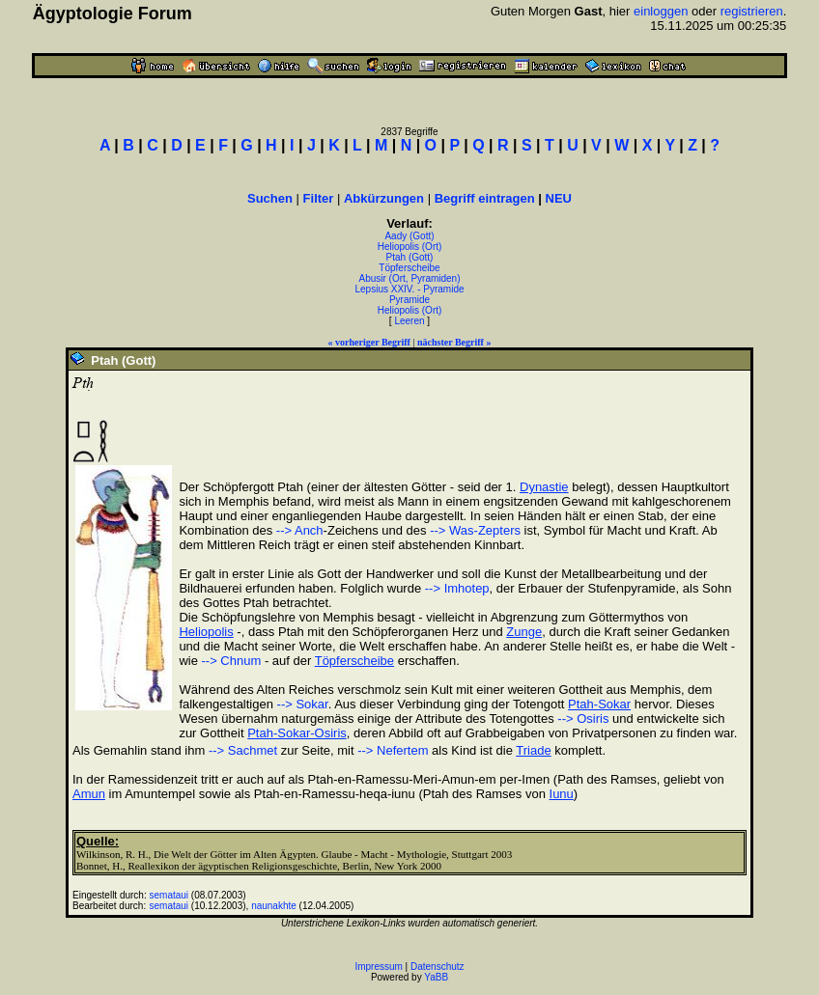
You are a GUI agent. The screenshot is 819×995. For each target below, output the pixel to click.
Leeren (409, 321)
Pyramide (409, 299)
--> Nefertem (392, 750)
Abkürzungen (384, 198)
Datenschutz (437, 966)
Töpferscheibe (409, 268)
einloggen (661, 11)
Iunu (562, 794)
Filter (318, 198)
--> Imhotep (457, 588)
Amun (88, 794)
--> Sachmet (243, 750)
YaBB (436, 977)
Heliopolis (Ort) (410, 246)
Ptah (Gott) (410, 257)
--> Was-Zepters (475, 530)
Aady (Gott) (409, 236)
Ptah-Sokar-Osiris (297, 733)
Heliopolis (206, 631)
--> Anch (300, 530)
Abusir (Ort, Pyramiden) (409, 278)
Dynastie (544, 487)
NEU (559, 198)
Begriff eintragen (485, 198)
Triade (533, 750)
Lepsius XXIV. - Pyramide (409, 289)
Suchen (270, 198)
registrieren (751, 11)
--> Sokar (302, 704)
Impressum (378, 966)
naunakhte (274, 905)
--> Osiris (582, 718)
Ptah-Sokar (599, 704)
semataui (169, 895)
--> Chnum (232, 660)
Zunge (524, 631)
